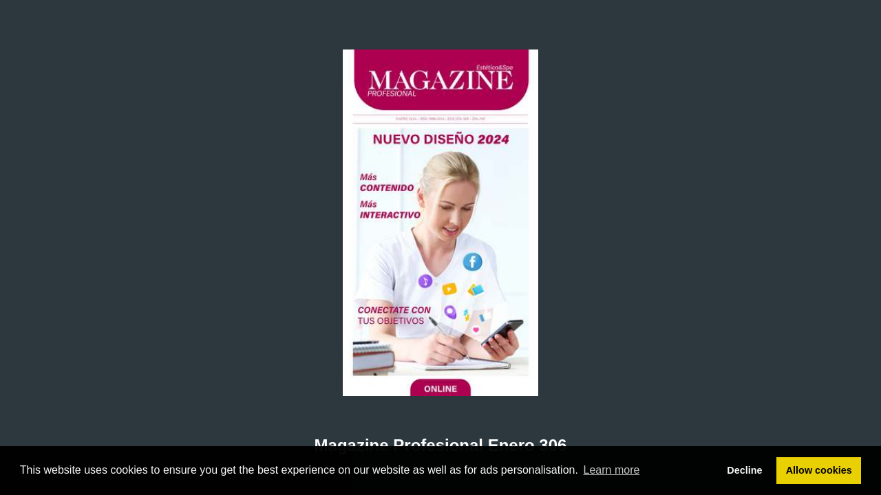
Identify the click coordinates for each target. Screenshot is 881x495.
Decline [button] (744, 470)
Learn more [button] (612, 470)
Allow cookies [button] (819, 470)
